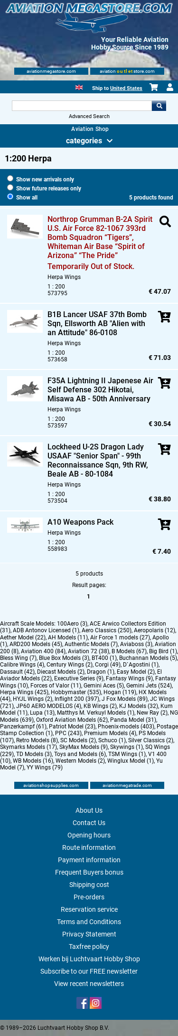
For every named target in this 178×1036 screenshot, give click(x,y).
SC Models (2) (78, 740)
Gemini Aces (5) (104, 685)
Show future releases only (44, 188)
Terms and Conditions (89, 922)
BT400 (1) (104, 658)
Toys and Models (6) (80, 754)
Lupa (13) (42, 712)
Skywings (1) (126, 747)
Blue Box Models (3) (64, 658)
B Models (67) (129, 651)
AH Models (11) (68, 637)
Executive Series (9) (78, 678)
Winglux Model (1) (130, 760)
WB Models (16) (33, 760)
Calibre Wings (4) (22, 664)
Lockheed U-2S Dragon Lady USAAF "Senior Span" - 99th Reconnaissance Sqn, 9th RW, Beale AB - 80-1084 (97, 460)
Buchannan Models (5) (148, 658)
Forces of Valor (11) (55, 685)
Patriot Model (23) (72, 726)
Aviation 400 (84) (43, 651)
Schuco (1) (112, 740)
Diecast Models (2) (60, 671)
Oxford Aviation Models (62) (72, 720)
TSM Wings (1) (127, 754)
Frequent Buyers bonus (89, 872)
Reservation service (89, 909)
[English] (79, 86)
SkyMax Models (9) (83, 747)
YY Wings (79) (45, 767)
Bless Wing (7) (18, 658)
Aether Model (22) (23, 637)
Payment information (89, 860)
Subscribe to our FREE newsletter (89, 971)
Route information (89, 847)
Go (159, 105)
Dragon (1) (100, 671)
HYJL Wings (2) (32, 699)
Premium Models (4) (110, 733)
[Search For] (82, 105)
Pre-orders (89, 897)
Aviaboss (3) (136, 644)
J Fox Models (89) (125, 699)
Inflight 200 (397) (77, 699)
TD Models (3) (34, 754)
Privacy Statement (89, 934)
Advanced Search (89, 116)
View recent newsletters (89, 983)
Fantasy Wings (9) (129, 678)
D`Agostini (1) (141, 664)
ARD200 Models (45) (35, 644)
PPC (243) (68, 733)
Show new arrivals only (40, 179)
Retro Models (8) (37, 740)
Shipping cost (89, 884)
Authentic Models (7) (91, 644)
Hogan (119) (119, 692)
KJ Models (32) (138, 706)
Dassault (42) (17, 671)
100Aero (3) (72, 623)
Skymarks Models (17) (28, 747)
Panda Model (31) (133, 720)
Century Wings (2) (70, 664)
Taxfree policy (89, 946)
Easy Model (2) (136, 671)
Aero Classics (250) (106, 630)
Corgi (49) (108, 664)
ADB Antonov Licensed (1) (46, 630)
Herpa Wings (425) (24, 692)
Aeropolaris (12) (154, 630)
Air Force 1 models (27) (120, 637)
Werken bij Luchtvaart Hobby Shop (89, 959)
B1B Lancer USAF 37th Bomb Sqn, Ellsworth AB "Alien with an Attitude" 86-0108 (97, 323)
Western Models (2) (80, 760)
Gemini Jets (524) (149, 685)
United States (126, 88)
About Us (89, 810)
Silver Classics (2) (150, 740)
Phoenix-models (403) (126, 726)
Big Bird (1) (163, 651)
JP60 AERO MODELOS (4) (48, 706)
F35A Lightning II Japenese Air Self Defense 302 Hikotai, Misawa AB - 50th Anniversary (100, 389)
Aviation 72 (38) (88, 651)
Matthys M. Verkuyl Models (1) (95, 712)
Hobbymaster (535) (76, 692)
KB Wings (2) (100, 706)
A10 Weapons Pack (80, 522)
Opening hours (89, 835)
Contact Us (89, 823)
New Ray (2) (152, 712)
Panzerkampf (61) (23, 726)
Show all (22, 197)
